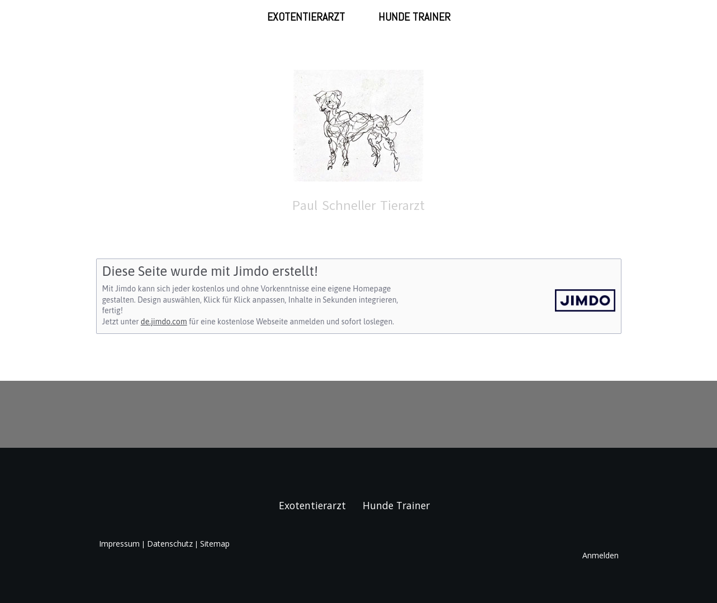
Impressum (119, 543)
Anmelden (600, 555)
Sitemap (215, 543)
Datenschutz (170, 543)
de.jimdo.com (164, 321)
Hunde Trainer (414, 16)
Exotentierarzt (306, 16)
